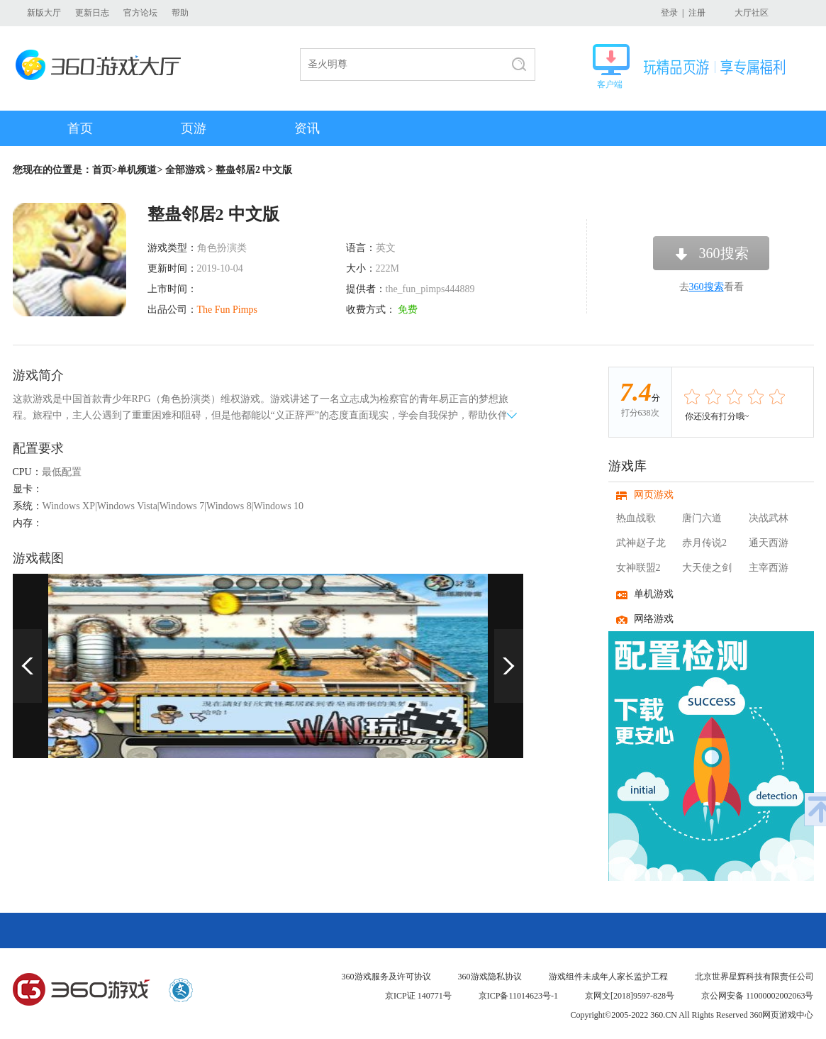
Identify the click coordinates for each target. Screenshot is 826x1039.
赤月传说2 (704, 543)
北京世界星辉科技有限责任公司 (754, 977)
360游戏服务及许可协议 (386, 977)
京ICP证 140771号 (418, 996)
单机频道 (137, 170)
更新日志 (92, 13)
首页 (80, 128)
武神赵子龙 (641, 543)
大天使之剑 (707, 567)
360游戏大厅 (102, 65)
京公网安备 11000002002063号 (757, 996)
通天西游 (768, 543)
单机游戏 (654, 594)
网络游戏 (654, 618)
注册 (696, 13)
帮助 (180, 13)
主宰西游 (768, 567)
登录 (669, 13)
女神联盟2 (638, 567)
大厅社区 (752, 13)
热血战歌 (636, 518)
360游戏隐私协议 (490, 977)
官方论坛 (140, 13)
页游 (193, 128)
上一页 (27, 666)
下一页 (508, 666)
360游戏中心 (81, 990)
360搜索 (724, 253)
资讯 (307, 128)
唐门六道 (702, 518)
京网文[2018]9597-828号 (629, 996)
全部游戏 (185, 170)
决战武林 (768, 518)
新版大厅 (44, 13)
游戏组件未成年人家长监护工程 (608, 977)
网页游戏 (654, 494)
